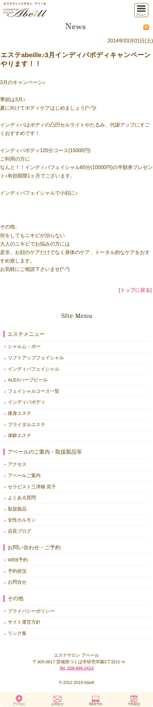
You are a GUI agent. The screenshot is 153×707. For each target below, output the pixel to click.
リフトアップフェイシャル (36, 357)
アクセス (19, 704)
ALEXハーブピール (28, 379)
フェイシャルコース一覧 (33, 391)
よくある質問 (22, 497)
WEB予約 (95, 704)
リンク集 (17, 633)
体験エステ (19, 435)
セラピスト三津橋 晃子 (32, 486)
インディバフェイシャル (33, 368)
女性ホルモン (22, 519)
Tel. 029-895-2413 (76, 668)
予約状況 (134, 704)
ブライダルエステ (26, 424)
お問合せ (57, 704)
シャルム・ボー (24, 346)
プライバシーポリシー (31, 611)
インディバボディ (26, 402)
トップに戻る (135, 290)
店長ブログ (19, 531)
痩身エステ (19, 413)
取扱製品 (17, 508)
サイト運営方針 (24, 622)
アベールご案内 (24, 475)
